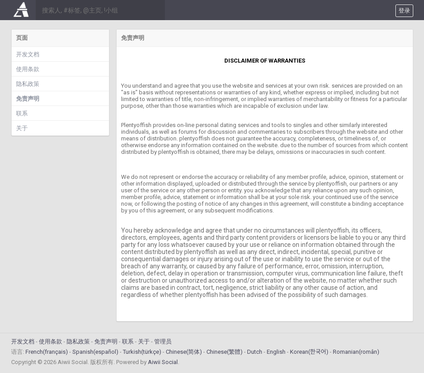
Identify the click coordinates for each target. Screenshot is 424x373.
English (276, 351)
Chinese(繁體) (224, 351)
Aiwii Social (163, 362)
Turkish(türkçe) (142, 351)
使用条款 (27, 69)
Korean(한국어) (309, 351)
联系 (22, 113)
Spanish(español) (95, 351)
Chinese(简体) (184, 351)
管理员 (163, 341)
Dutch (254, 351)
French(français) (46, 351)
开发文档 (27, 54)
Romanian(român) (356, 351)
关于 (22, 128)
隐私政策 (27, 84)
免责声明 (27, 98)
